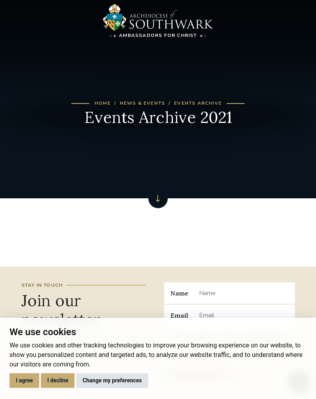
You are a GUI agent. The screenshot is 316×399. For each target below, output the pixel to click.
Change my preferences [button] (112, 380)
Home (102, 103)
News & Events (142, 103)
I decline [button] (57, 380)
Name (179, 293)
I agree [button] (24, 380)
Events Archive (198, 103)
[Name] (244, 293)
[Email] (244, 315)
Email (179, 315)
